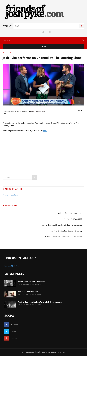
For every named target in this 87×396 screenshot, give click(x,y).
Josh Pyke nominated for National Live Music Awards (62, 237)
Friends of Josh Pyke (10, 195)
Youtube (10, 338)
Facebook (11, 324)
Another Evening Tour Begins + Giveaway (67, 231)
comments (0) (40, 111)
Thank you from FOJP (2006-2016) (69, 213)
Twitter (10, 331)
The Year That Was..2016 (73, 219)
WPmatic (62, 352)
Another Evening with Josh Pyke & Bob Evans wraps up (62, 225)
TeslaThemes (45, 352)
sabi (32, 111)
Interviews (7, 52)
